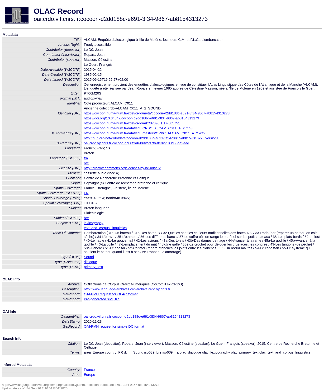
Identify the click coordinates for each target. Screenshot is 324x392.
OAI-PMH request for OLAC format (111, 294)
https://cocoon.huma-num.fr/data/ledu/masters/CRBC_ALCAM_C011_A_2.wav (144, 133)
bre (86, 163)
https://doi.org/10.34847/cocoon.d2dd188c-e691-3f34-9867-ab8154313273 (141, 118)
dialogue (90, 262)
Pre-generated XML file (101, 299)
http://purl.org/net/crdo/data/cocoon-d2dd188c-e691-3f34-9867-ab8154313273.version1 (151, 138)
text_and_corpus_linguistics (105, 228)
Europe (89, 375)
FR (86, 193)
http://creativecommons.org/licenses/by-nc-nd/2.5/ (122, 168)
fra (86, 158)
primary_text (93, 267)
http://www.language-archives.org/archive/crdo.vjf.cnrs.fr (127, 289)
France (89, 370)
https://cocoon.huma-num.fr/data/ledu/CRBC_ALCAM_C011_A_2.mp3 (138, 128)
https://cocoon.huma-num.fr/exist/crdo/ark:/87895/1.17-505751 (132, 123)
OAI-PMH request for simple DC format (114, 326)
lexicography (93, 223)
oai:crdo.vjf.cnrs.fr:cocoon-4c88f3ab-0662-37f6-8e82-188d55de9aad (136, 143)
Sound (89, 257)
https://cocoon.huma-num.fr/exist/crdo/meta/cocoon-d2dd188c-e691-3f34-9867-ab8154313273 (157, 113)
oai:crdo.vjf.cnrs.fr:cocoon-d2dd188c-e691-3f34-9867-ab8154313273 (137, 316)
